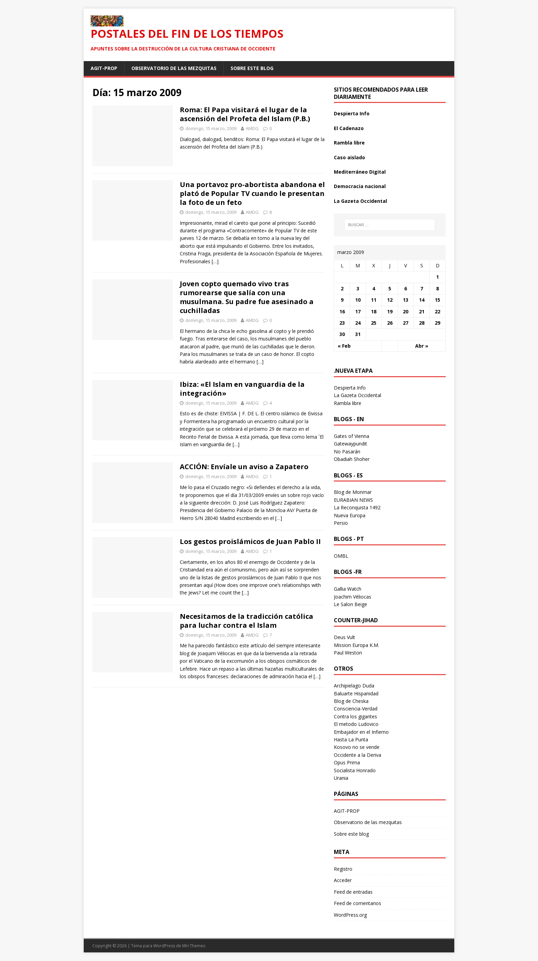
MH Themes (193, 946)
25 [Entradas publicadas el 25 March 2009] (373, 323)
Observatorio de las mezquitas (174, 68)
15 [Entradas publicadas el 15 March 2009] (437, 300)
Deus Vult (344, 637)
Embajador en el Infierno (361, 732)
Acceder (343, 880)
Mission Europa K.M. (356, 645)
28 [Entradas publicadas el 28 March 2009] (421, 323)
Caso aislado (349, 157)
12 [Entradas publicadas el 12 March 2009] (390, 300)
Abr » (421, 346)
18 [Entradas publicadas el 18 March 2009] (373, 311)
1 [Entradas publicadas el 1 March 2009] (437, 277)
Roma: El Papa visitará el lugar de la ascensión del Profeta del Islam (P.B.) (245, 114)
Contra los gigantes (355, 716)
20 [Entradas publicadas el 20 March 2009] (405, 311)
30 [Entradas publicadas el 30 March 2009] (342, 334)
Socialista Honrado (355, 770)
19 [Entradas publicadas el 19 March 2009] (390, 311)
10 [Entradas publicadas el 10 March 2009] (358, 300)
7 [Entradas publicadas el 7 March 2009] (421, 288)
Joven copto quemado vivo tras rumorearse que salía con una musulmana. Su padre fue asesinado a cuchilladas (247, 297)
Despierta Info (352, 113)
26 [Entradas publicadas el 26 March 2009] (390, 323)
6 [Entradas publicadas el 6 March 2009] (405, 288)
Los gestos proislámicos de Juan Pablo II (250, 541)
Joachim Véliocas (352, 596)
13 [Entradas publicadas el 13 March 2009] (405, 300)
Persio (341, 523)
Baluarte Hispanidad (356, 693)
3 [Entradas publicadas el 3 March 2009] (357, 288)
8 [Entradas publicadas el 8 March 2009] (437, 288)
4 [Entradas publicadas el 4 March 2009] (373, 288)
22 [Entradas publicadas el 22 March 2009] (437, 311)
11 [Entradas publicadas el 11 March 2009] (373, 300)
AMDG (252, 128)
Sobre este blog (252, 68)
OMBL (341, 556)
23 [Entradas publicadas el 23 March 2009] (342, 323)
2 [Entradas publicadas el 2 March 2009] (342, 288)
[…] (215, 261)
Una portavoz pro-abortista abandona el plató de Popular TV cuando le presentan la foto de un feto (252, 193)
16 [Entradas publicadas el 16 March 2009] (342, 311)
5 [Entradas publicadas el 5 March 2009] (389, 288)
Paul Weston (348, 652)
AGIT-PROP (104, 68)
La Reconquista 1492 (357, 507)
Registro (343, 869)
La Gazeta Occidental (360, 201)
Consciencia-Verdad (355, 708)
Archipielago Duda (354, 685)
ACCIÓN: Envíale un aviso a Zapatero (244, 466)
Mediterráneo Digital (360, 172)
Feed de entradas (353, 892)
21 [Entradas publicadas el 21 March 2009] (421, 311)
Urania (341, 778)
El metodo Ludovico (356, 724)
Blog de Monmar (353, 492)
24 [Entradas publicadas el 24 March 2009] (358, 323)
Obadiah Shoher (352, 459)
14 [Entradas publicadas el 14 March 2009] (421, 300)
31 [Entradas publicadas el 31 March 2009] (358, 334)
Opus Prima (347, 762)
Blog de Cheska (351, 701)
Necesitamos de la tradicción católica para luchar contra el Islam (246, 621)
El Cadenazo (349, 128)
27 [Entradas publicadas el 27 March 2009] (405, 323)
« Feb (344, 346)
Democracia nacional (360, 186)
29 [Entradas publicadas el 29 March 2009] (437, 323)
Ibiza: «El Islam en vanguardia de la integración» (242, 389)
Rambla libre (349, 142)
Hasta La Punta (351, 739)
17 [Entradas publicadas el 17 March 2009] (358, 311)
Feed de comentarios (357, 903)
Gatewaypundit (350, 443)
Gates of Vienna (351, 436)
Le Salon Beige (350, 604)
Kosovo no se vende (356, 747)
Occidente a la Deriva (357, 755)
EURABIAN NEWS (353, 500)
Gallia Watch (347, 589)
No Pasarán (347, 451)
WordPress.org (350, 915)
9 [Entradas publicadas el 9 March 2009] (342, 300)
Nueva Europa (349, 515)
